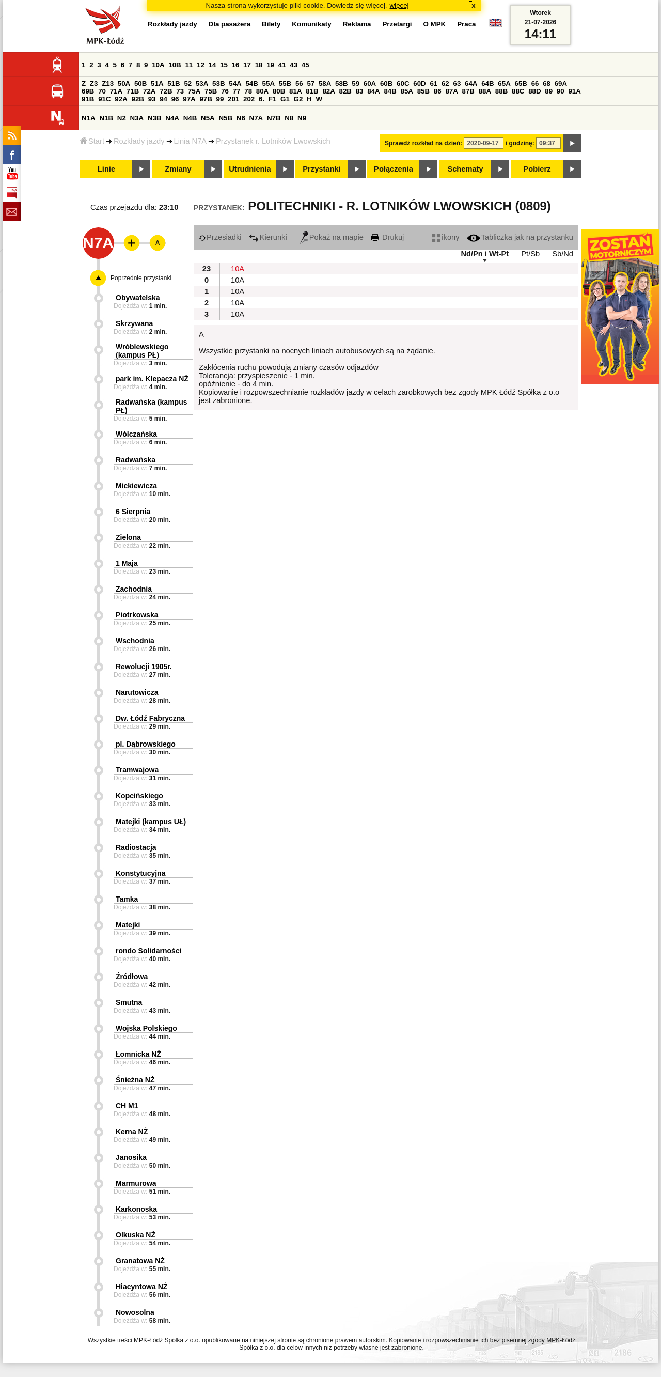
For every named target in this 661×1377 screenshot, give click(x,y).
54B (251, 83)
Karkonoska (136, 1209)
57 (310, 83)
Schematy (465, 169)
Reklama (357, 24)
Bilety (271, 24)
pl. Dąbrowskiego (146, 744)
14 (212, 65)
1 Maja (127, 563)
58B (341, 83)
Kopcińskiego (139, 796)
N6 (241, 118)
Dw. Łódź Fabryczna (150, 718)
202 (249, 99)
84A (373, 91)
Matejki (128, 925)
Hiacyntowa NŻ (141, 1286)
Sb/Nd (562, 254)
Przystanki (321, 169)
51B (173, 83)
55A (268, 83)
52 (188, 83)
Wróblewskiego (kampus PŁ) (142, 351)
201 (233, 99)
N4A (172, 118)
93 (152, 99)
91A (574, 91)
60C (403, 83)
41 (282, 65)
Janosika (131, 1157)
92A (121, 99)
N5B (225, 118)
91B (88, 99)
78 (248, 91)
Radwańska (135, 460)
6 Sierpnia (133, 511)
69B (88, 91)
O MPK (434, 24)
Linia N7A (190, 141)
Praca (466, 24)
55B (285, 83)
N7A (256, 118)
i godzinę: (520, 143)
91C (104, 99)
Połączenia (393, 169)
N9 (301, 118)
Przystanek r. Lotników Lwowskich (273, 141)
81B (312, 91)
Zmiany (178, 169)
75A (194, 91)
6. (261, 99)
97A (189, 99)
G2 (298, 99)
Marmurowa (136, 1183)
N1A (89, 118)
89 (549, 91)
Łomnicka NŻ (138, 1054)
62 (445, 83)
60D (419, 83)
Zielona (128, 537)
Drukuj (387, 237)
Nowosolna (135, 1312)
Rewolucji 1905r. (144, 666)
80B (279, 91)
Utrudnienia (250, 169)
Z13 (108, 83)
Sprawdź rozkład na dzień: (423, 143)
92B (137, 99)
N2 (121, 118)
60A (370, 83)
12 (200, 65)
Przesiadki (220, 237)
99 (220, 99)
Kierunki (268, 237)
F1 (273, 99)
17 (247, 65)
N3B (155, 118)
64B (487, 83)
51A (157, 83)
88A (485, 91)
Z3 (94, 83)
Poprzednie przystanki (141, 278)
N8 (289, 118)
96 (175, 99)
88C (518, 91)
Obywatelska (138, 297)
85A (407, 91)
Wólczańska (136, 434)
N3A (137, 118)
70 (102, 91)
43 (293, 65)
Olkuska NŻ (135, 1235)
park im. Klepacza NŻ (152, 379)
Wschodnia (135, 641)
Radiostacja (136, 847)
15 (224, 65)
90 (560, 91)
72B (166, 91)
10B (174, 65)
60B (386, 83)
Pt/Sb (530, 254)
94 (163, 99)
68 (546, 83)
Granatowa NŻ (140, 1261)
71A (116, 91)
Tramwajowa (137, 770)
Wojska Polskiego (146, 1028)
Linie (106, 169)
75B (210, 91)
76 (225, 91)
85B (423, 91)
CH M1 (127, 1106)
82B (345, 91)
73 (180, 91)
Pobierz (537, 169)
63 (457, 83)
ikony (445, 237)
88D (534, 91)
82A (328, 91)
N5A (208, 118)
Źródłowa (132, 976)
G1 (285, 99)
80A (262, 91)
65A (504, 83)
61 (433, 83)
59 (355, 83)
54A (235, 83)
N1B (106, 118)
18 (259, 65)
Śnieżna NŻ (135, 1080)
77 (237, 91)
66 (535, 83)
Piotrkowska (137, 615)
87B (468, 91)
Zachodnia (134, 589)
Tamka (127, 899)
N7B (274, 118)
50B (140, 83)
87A (451, 91)
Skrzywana (134, 323)
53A (202, 83)
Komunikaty (311, 24)
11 (189, 65)
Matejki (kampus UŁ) (151, 821)
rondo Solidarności (149, 951)
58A (325, 83)
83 (360, 91)
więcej (399, 5)
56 (299, 83)
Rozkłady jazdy (139, 141)
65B (520, 83)
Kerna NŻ (132, 1131)
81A (295, 91)
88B (501, 91)
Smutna (129, 1002)
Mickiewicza (136, 486)
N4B (190, 118)
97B (205, 99)
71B (133, 91)
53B (218, 83)
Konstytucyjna (140, 873)
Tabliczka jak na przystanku (520, 237)
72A (149, 91)
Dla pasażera (230, 24)
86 (438, 91)
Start (92, 141)
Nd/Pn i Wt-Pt (485, 254)
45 (305, 65)
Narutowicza (137, 692)
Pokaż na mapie (332, 237)
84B (390, 91)
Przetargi (397, 24)
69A (561, 83)
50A (124, 83)
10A (158, 65)
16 (236, 65)
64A (471, 83)
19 (270, 65)
